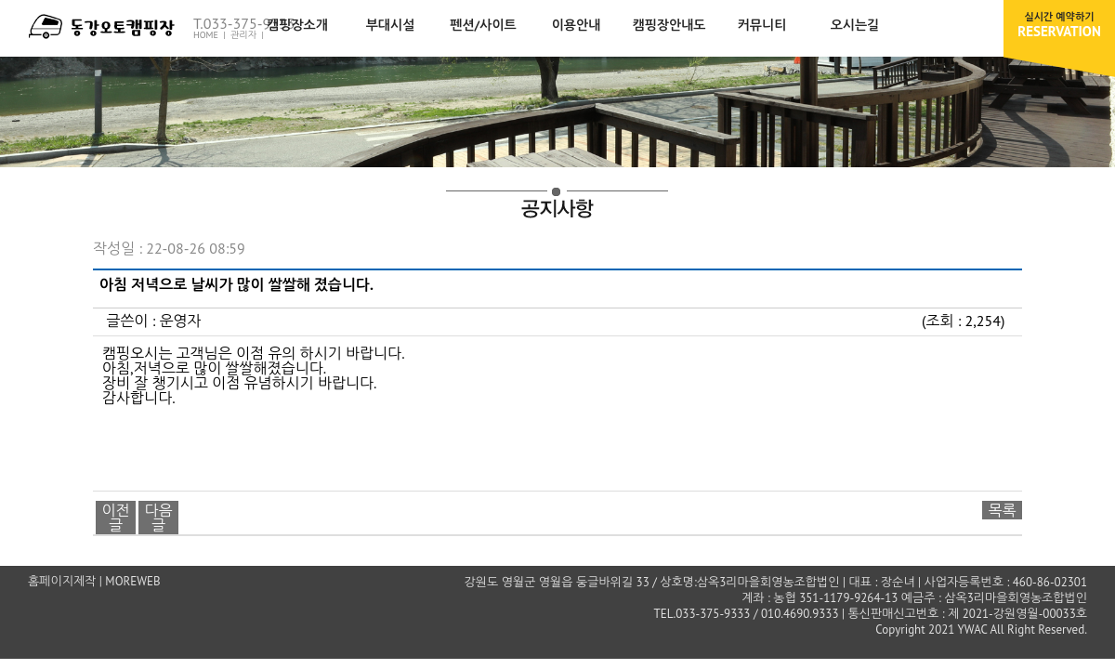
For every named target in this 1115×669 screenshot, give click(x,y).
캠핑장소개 (297, 25)
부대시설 (390, 25)
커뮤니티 (762, 25)
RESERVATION (1059, 25)
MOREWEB (132, 581)
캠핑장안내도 (669, 25)
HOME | (210, 35)
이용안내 (576, 25)
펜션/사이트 (483, 25)
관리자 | (248, 35)
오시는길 (855, 25)
